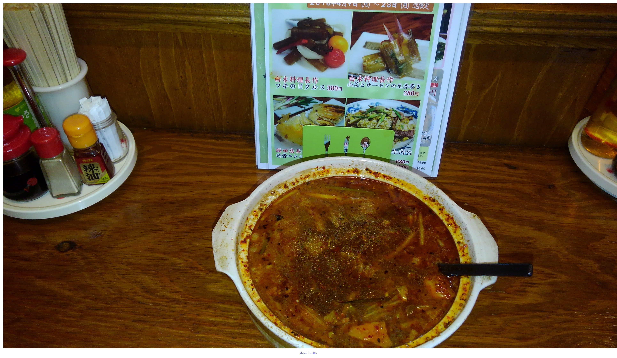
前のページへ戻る (308, 353)
